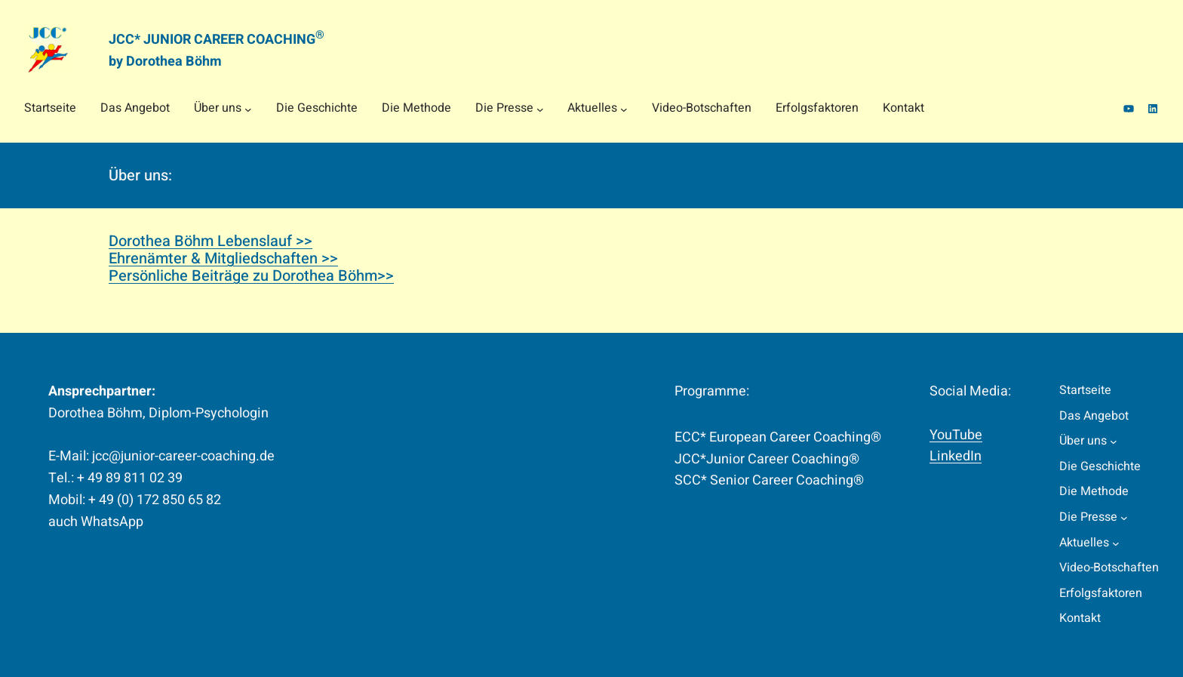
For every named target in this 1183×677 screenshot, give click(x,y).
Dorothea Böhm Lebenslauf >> (210, 241)
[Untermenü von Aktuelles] (624, 108)
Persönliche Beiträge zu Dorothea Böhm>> (251, 276)
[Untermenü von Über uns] (248, 108)
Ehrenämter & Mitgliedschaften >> (223, 258)
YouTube (956, 435)
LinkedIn (956, 456)
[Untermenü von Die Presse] (540, 108)
